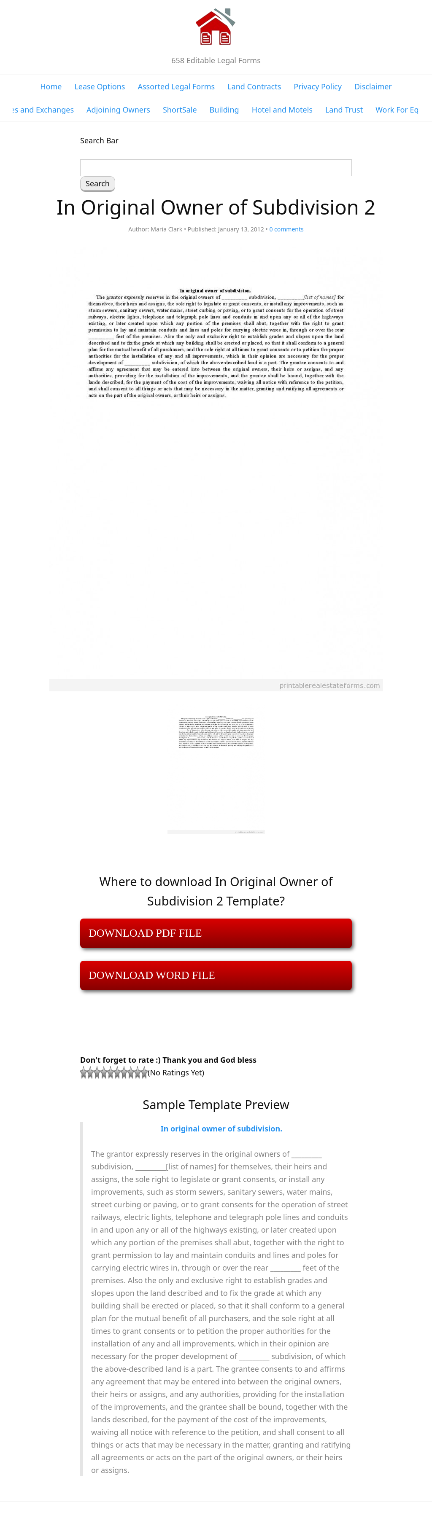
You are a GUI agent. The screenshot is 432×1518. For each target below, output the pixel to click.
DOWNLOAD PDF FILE (145, 933)
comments (286, 229)
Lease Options (99, 86)
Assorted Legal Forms (176, 86)
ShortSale (180, 110)
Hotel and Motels (282, 110)
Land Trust (344, 110)
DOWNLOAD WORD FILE (152, 975)
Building (224, 110)
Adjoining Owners (118, 110)
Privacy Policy (318, 86)
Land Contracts (254, 86)
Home (51, 86)
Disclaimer (373, 86)
